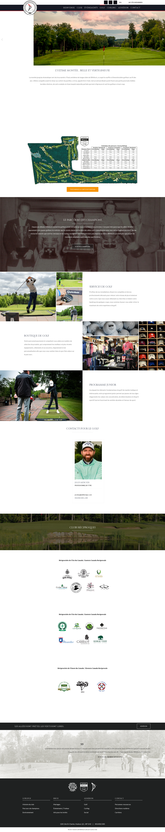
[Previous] (2, 37)
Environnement (28, 812)
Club (79, 8)
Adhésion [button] (143, 726)
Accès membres (135, 2)
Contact (135, 8)
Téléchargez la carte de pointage (82, 189)
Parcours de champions (31, 808)
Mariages (56, 804)
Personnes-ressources (123, 804)
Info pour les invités (60, 812)
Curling (111, 8)
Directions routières (122, 808)
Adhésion (123, 8)
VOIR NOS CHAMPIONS (82, 246)
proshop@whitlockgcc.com (83, 495)
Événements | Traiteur (61, 808)
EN (120, 2)
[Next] (163, 37)
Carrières (118, 812)
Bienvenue (69, 8)
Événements (91, 8)
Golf (102, 8)
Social (86, 812)
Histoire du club (28, 804)
